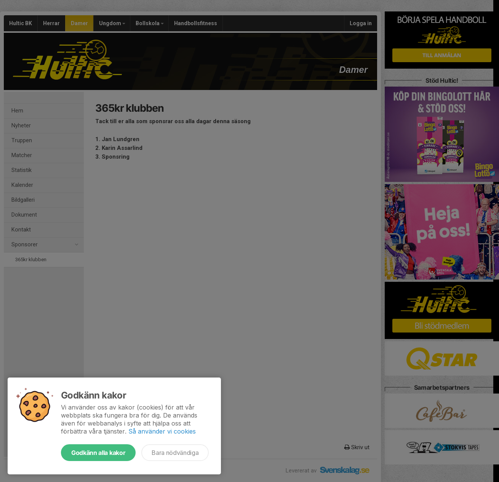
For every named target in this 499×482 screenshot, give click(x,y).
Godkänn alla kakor (98, 452)
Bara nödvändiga (175, 452)
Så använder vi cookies (162, 431)
